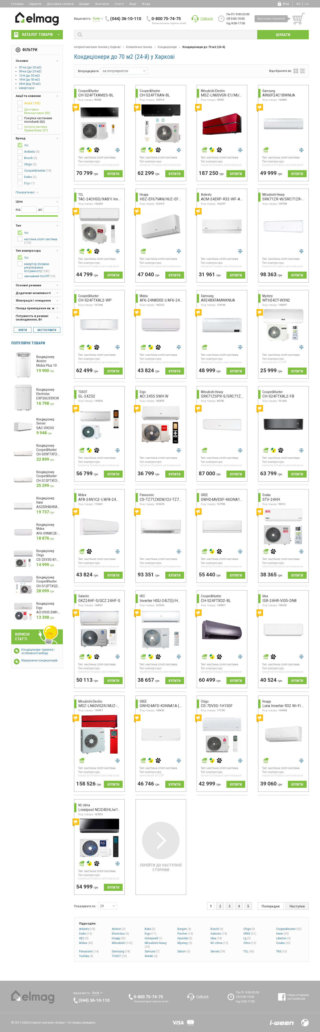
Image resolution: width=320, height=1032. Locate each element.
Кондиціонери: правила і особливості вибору (37, 651)
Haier (282, 933)
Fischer (185, 933)
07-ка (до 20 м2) (30, 67)
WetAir (151, 956)
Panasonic (89, 951)
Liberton (283, 938)
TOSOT (119, 956)
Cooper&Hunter (288, 929)
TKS (281, 951)
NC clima (219, 943)
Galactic (219, 933)
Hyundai (184, 938)
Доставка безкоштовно (34, 111)
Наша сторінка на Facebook (298, 996)
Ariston (118, 929)
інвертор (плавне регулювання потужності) (33, 267)
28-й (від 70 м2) (30, 83)
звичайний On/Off (36, 276)
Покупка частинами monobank (35, 119)
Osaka (283, 943)
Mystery (184, 943)
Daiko (85, 933)
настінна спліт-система (37, 240)
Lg (247, 938)
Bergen (184, 929)
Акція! (29, 103)
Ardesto (87, 929)
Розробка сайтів (282, 1022)
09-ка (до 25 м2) (30, 71)
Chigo (249, 929)
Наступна (297, 906)
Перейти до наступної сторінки (161, 847)
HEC (84, 938)
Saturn (183, 951)
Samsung (121, 951)
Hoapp (119, 938)
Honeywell (153, 938)
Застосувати (46, 330)
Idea (216, 938)
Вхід (286, 3)
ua (307, 3)
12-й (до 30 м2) (29, 75)
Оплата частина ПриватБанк (33, 128)
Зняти (22, 330)
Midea (86, 943)
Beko (150, 929)
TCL (248, 951)
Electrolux (120, 933)
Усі (23, 145)
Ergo (150, 933)
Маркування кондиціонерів (39, 660)
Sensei (218, 951)
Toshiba (86, 956)
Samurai (152, 951)
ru (299, 3)
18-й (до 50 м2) (29, 79)
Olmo (249, 943)
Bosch (217, 929)
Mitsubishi (122, 943)
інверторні (26, 88)
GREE (249, 933)
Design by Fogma (305, 1022)
